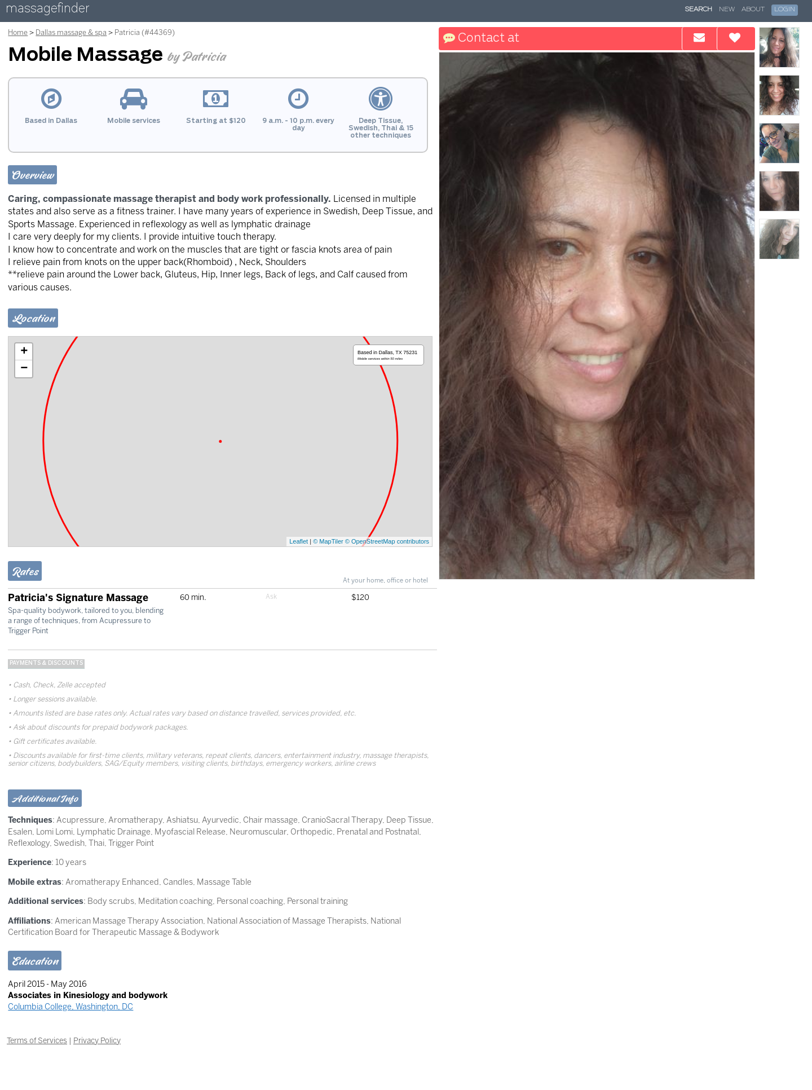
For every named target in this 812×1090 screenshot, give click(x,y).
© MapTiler (328, 541)
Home (18, 32)
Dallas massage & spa (71, 32)
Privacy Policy (97, 1040)
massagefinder (47, 10)
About (753, 9)
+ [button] (24, 351)
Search (698, 9)
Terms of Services (37, 1040)
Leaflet (298, 541)
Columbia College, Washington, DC (70, 1006)
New (727, 9)
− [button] (24, 368)
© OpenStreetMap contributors (387, 541)
